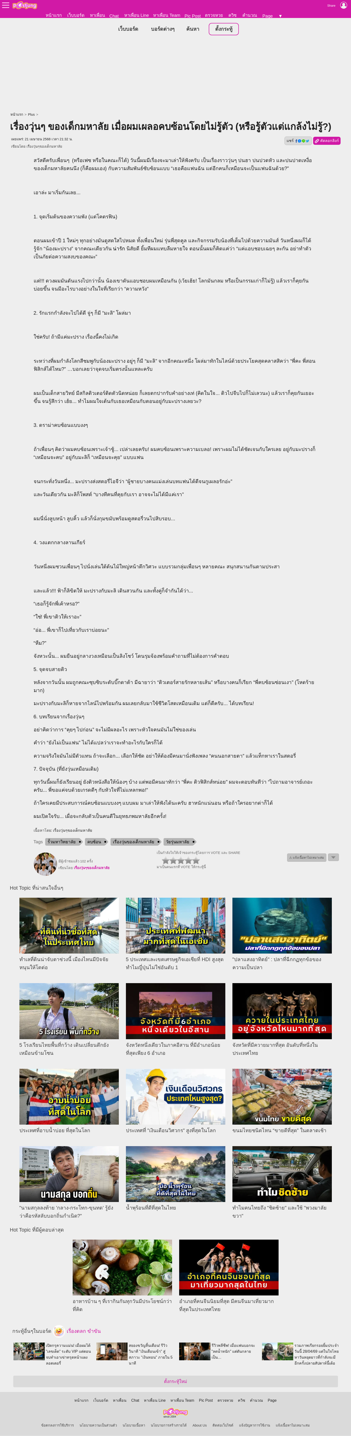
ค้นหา (192, 29)
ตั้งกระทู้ (223, 29)
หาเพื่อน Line (136, 15)
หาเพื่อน (97, 15)
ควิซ (232, 15)
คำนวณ (249, 15)
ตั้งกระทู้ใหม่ (175, 1381)
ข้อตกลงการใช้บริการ (57, 1425)
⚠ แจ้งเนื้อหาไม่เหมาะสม (306, 858)
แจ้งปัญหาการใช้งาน (254, 1425)
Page (267, 15)
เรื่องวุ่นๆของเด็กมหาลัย (44, 147)
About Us (199, 1425)
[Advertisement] (176, 74)
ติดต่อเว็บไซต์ (223, 1425)
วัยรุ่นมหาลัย (177, 842)
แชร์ (298, 141)
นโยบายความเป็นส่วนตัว (98, 1425)
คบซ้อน (94, 842)
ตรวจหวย (214, 15)
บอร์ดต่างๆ (162, 29)
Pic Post (193, 15)
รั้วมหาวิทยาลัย (62, 842)
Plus (31, 115)
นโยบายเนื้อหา (134, 1425)
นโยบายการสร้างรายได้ (169, 1425)
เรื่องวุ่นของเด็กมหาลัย (133, 842)
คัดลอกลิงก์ (327, 141)
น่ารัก (119, 249)
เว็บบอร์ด (75, 15)
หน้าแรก (54, 15)
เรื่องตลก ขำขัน (77, 1331)
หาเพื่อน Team (166, 15)
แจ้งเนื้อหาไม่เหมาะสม (293, 1425)
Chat (114, 15)
